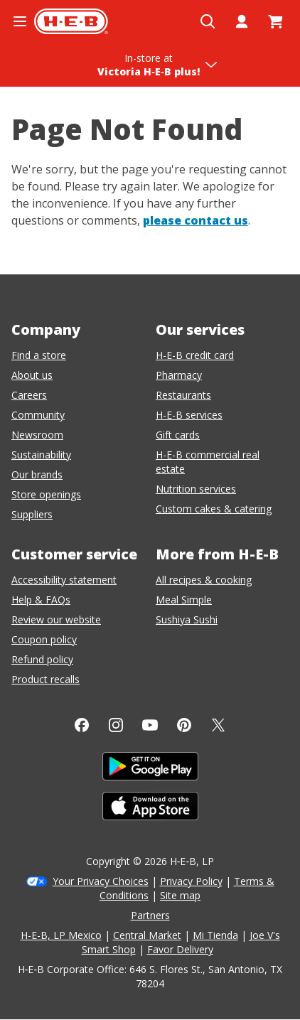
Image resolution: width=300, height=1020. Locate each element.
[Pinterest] (184, 725)
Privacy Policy (191, 881)
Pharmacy (179, 375)
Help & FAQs (40, 599)
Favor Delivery (180, 949)
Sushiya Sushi (187, 619)
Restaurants (183, 395)
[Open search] (207, 21)
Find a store (38, 355)
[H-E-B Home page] (71, 21)
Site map (180, 895)
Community (38, 415)
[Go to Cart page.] (276, 21)
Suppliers (32, 514)
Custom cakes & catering (214, 508)
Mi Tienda (215, 935)
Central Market (147, 935)
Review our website (56, 619)
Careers (29, 395)
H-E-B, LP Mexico (61, 935)
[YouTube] (150, 725)
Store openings (46, 494)
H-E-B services (189, 415)
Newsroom (37, 434)
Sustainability (41, 454)
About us (32, 375)
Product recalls (45, 679)
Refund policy (42, 659)
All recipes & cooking (204, 579)
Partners (150, 915)
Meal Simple (184, 599)
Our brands (37, 474)
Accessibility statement (64, 579)
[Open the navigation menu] (19, 21)
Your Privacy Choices (101, 881)
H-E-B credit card (195, 355)
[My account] (242, 21)
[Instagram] (116, 725)
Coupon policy (44, 639)
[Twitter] (218, 725)
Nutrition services (196, 488)
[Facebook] (81, 725)
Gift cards (178, 434)
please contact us (195, 220)
